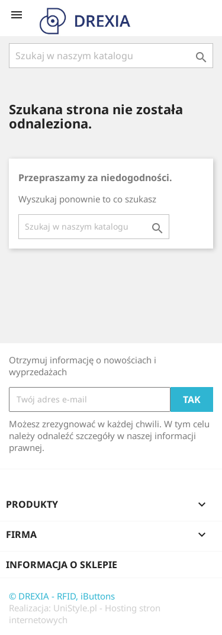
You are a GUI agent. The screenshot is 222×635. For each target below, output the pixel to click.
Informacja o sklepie (61, 564)
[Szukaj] (111, 55)
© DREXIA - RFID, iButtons (62, 596)
